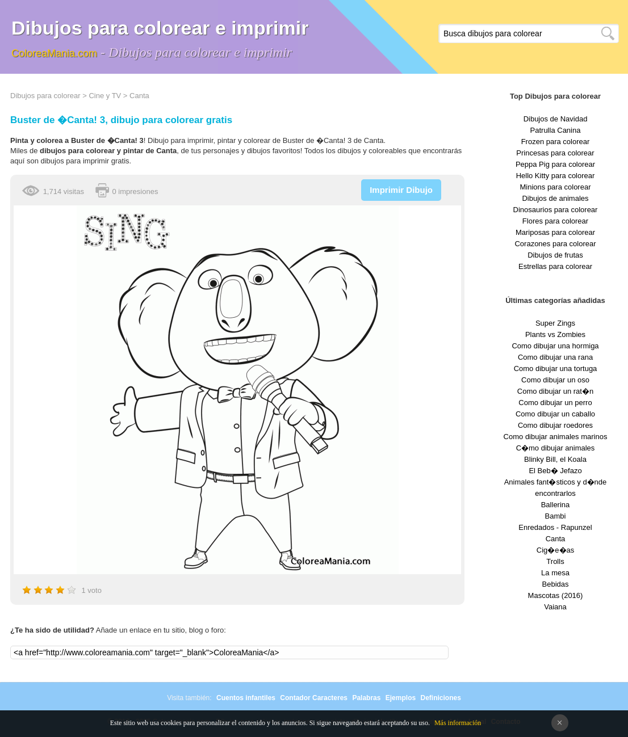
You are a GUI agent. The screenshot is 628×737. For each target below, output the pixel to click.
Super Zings (555, 323)
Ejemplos (401, 698)
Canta (139, 95)
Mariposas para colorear (555, 232)
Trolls (555, 561)
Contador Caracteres (314, 698)
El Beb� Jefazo (555, 470)
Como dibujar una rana (555, 357)
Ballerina (555, 504)
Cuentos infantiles (245, 698)
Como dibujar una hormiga (555, 346)
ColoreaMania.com (54, 53)
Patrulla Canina (555, 130)
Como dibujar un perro (555, 402)
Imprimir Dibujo (401, 190)
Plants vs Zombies (555, 334)
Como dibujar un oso (555, 380)
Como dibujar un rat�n (555, 391)
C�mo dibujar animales (555, 448)
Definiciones (440, 698)
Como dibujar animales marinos (556, 436)
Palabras (366, 698)
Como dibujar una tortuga (555, 368)
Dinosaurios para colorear (555, 209)
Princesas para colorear (555, 153)
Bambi (555, 516)
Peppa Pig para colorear (555, 164)
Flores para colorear (555, 221)
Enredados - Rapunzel (555, 527)
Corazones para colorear (555, 243)
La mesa (555, 572)
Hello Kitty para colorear (555, 175)
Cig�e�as (555, 550)
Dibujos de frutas (555, 255)
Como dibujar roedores (555, 425)
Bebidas (555, 584)
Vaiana (555, 607)
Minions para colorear (555, 187)
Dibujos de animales (555, 198)
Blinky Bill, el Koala (555, 459)
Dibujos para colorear (45, 95)
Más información (457, 723)
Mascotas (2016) (555, 595)
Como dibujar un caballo (555, 414)
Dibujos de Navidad (556, 119)
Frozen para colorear (555, 141)
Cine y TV (105, 95)
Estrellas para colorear (555, 266)
